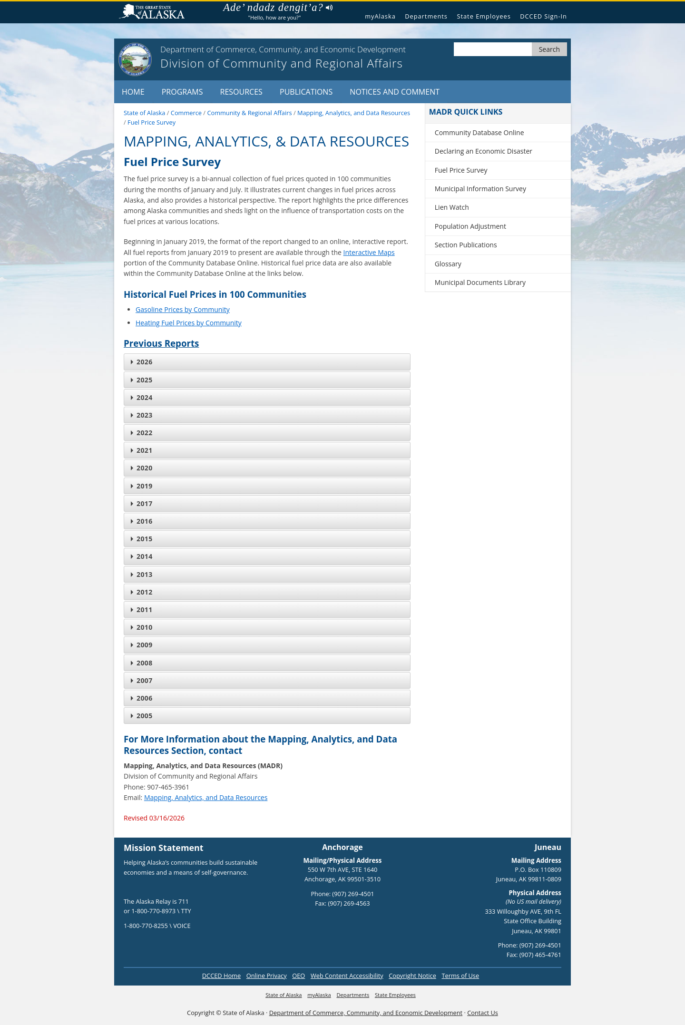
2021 (142, 450)
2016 (142, 521)
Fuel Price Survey (461, 170)
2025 (142, 379)
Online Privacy (266, 975)
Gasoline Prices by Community (183, 309)
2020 (142, 467)
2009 (142, 644)
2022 (142, 432)
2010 (142, 627)
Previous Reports (161, 343)
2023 (142, 415)
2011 (142, 609)
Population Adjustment (470, 226)
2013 (142, 574)
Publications (306, 92)
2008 (142, 662)
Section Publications (466, 244)
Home (133, 92)
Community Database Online (479, 132)
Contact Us (482, 1012)
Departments (426, 16)
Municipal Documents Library (480, 282)
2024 (142, 397)
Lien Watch (452, 207)
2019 (142, 485)
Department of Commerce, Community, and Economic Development (365, 1012)
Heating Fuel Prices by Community (189, 322)
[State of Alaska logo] (135, 59)
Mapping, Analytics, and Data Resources (205, 797)
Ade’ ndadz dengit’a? (277, 7)
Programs (182, 92)
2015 (142, 538)
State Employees (483, 16)
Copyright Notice (412, 975)
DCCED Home (221, 975)
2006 (142, 698)
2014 (142, 556)
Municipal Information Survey (480, 188)
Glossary (448, 263)
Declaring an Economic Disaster (483, 151)
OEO (298, 975)
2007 (142, 680)
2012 (142, 591)
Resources (241, 92)
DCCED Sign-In (543, 16)
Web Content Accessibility (347, 975)
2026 (142, 361)
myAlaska (380, 16)
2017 (142, 503)
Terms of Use (460, 975)
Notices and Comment (395, 92)
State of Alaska (155, 12)
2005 (142, 715)
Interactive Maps (369, 252)
